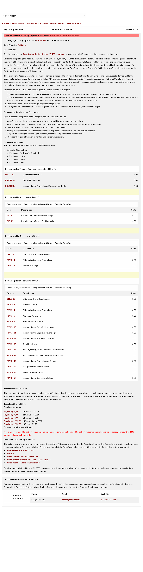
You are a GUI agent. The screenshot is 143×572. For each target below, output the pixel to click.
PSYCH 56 (11, 372)
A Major (10, 453)
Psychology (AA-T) (12, 411)
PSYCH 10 (11, 327)
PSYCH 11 (11, 333)
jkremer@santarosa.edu (71, 499)
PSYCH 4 (11, 260)
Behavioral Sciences (110, 499)
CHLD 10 (11, 254)
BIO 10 (10, 215)
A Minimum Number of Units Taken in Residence (29, 459)
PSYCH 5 (11, 316)
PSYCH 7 (11, 321)
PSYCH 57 (11, 378)
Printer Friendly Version (13, 23)
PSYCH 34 (11, 349)
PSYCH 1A (10, 180)
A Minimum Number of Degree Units (23, 456)
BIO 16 (10, 221)
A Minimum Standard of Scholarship (23, 462)
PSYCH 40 (11, 361)
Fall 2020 (22, 45)
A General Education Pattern (20, 450)
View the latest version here (64, 35)
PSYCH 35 (11, 355)
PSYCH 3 (11, 304)
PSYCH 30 (11, 265)
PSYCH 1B (10, 186)
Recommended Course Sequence (65, 23)
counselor (41, 40)
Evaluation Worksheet (37, 23)
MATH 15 (9, 174)
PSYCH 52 (11, 366)
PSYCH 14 (11, 338)
